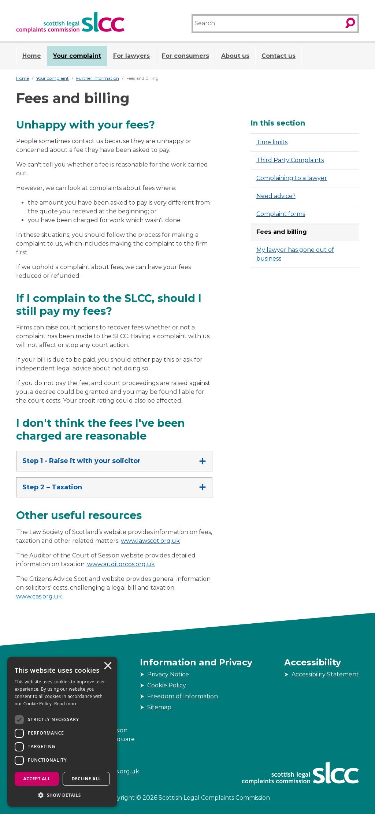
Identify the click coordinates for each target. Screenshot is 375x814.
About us (235, 55)
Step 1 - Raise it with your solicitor (81, 461)
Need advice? (276, 196)
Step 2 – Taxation (52, 487)
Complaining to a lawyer (291, 178)
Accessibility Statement (325, 674)
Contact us (278, 55)
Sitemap (159, 707)
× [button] (107, 666)
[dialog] (62, 732)
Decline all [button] (86, 779)
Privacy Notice (168, 674)
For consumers (185, 55)
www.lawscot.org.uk (150, 540)
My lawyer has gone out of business (295, 254)
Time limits (271, 142)
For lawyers (131, 55)
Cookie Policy (166, 685)
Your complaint (77, 55)
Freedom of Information (182, 696)
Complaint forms (280, 213)
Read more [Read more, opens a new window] (66, 704)
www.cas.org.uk (39, 596)
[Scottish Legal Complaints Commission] (70, 22)
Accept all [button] (37, 779)
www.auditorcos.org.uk (121, 564)
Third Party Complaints (290, 160)
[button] (62, 795)
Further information (97, 78)
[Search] (267, 23)
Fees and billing (281, 231)
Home (31, 55)
